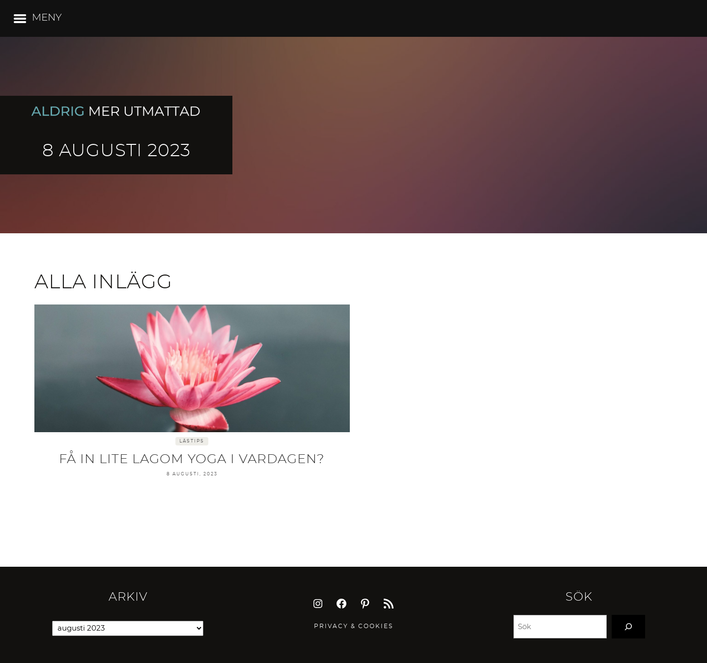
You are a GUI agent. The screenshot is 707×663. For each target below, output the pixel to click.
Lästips (191, 441)
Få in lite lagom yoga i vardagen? (192, 459)
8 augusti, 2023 (192, 474)
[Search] (628, 626)
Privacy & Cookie (351, 626)
